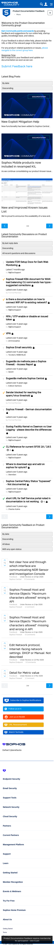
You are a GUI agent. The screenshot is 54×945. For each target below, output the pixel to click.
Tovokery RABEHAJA (17, 355)
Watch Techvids (13, 732)
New (50, 12)
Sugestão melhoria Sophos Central (25, 378)
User (45, 4)
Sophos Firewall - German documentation (29, 409)
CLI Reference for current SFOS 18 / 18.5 (28, 446)
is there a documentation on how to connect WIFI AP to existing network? (26, 301)
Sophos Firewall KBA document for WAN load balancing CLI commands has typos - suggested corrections (29, 282)
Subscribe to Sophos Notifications (22, 700)
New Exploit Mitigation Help (20, 122)
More (18, 14)
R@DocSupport (14, 272)
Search (41, 4)
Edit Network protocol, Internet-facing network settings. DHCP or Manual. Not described (30, 651)
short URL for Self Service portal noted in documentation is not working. (28, 500)
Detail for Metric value (24, 673)
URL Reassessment (15, 724)
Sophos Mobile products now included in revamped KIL (21, 164)
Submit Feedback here (16, 66)
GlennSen (12, 474)
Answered (3, 447)
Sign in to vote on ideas (5, 560)
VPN (8, 333)
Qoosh (11, 372)
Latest (15, 269)
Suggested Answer (3, 279)
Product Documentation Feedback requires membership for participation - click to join (27, 939)
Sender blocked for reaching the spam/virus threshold (23, 394)
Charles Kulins (14, 509)
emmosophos (14, 341)
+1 (10, 450)
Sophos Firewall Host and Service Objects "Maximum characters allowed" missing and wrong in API (29, 623)
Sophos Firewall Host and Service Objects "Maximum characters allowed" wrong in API (29, 595)
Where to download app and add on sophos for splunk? (25, 466)
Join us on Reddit (14, 717)
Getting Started (8, 928)
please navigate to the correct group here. (24, 49)
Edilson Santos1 (15, 386)
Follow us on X (12, 709)
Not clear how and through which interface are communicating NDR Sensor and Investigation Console (29, 568)
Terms (5, 932)
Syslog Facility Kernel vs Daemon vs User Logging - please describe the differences (29, 428)
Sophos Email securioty (19, 347)
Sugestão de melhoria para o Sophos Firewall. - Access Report (26, 363)
